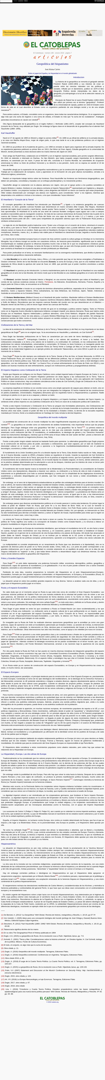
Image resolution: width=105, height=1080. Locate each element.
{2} (39, 119)
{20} (17, 878)
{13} (56, 601)
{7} (93, 331)
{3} (58, 137)
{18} (28, 829)
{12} (13, 562)
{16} (70, 660)
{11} (83, 427)
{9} (13, 355)
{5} (61, 204)
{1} (10, 109)
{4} (71, 187)
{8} (24, 339)
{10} (8, 424)
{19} (56, 875)
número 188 (49, 53)
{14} (13, 634)
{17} (71, 779)
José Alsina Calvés (52, 69)
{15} (11, 646)
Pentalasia (49, 282)
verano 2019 (59, 53)
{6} (19, 331)
